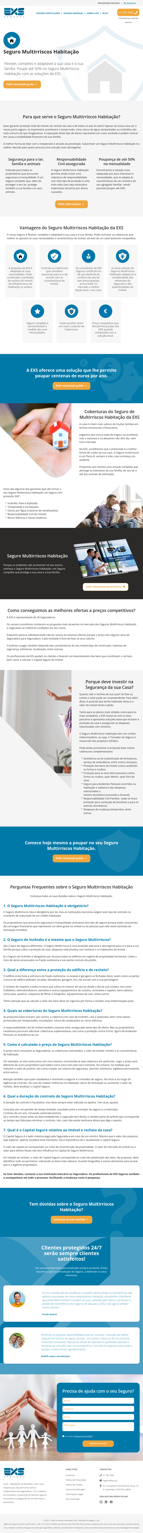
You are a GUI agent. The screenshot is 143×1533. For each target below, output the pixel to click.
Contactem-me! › (98, 1443)
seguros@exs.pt (110, 1480)
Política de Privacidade (83, 1436)
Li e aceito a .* (79, 1436)
